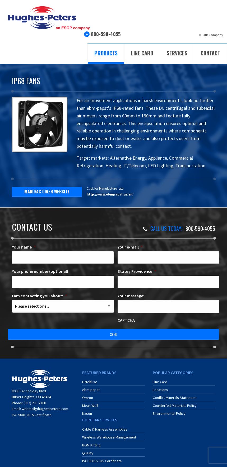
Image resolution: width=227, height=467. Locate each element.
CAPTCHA (126, 320)
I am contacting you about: (39, 295)
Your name (24, 247)
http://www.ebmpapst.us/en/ (110, 194)
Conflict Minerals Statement (175, 397)
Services (177, 53)
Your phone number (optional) (40, 271)
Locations (160, 389)
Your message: (131, 295)
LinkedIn (191, 35)
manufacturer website (47, 191)
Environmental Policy (169, 413)
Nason (87, 413)
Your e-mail (130, 247)
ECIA (158, 35)
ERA (174, 35)
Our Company (213, 35)
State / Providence (137, 271)
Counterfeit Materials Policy (175, 405)
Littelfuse (89, 381)
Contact (210, 53)
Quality (87, 453)
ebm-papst (91, 389)
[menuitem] (153, 37)
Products (106, 53)
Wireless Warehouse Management (109, 437)
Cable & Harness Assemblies (104, 429)
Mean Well (90, 405)
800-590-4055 (106, 34)
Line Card (142, 53)
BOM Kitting (91, 445)
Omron (87, 397)
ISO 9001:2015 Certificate (32, 414)
